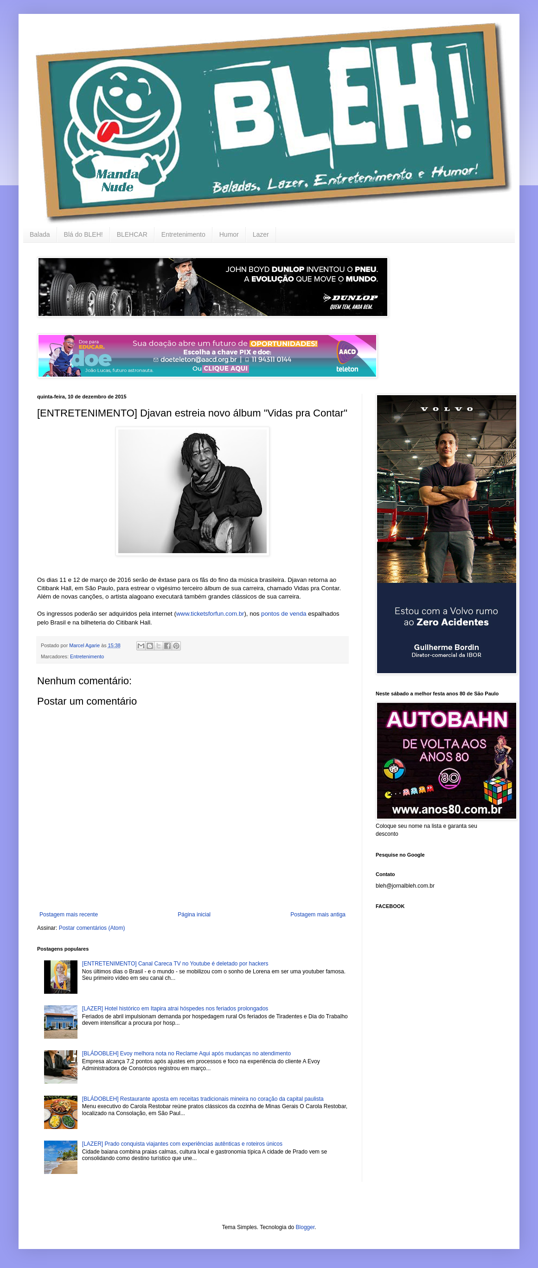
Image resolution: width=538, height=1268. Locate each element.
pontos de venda (284, 613)
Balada (40, 234)
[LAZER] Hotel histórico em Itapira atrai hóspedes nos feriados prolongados (175, 1008)
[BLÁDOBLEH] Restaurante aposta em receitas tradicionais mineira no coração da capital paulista (203, 1099)
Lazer (261, 234)
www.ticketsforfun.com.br (210, 613)
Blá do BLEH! (83, 234)
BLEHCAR (132, 234)
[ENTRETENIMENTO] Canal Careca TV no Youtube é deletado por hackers (175, 963)
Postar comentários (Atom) (92, 928)
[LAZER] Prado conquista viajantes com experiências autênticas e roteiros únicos (182, 1144)
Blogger (305, 1227)
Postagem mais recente (68, 914)
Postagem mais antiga (318, 914)
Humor (229, 234)
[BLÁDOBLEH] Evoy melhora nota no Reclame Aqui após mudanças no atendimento (186, 1053)
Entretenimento (183, 234)
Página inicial (194, 914)
